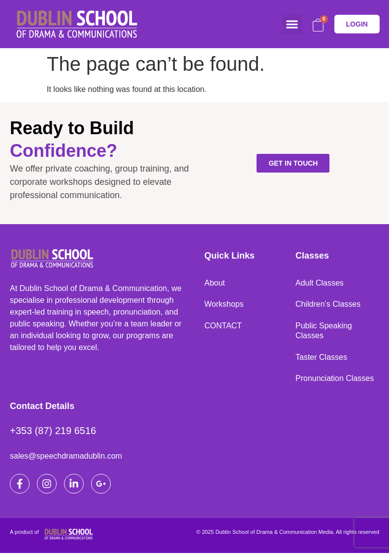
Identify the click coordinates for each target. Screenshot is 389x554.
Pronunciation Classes (334, 379)
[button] (292, 24)
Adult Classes (319, 283)
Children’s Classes (327, 304)
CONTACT (223, 326)
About (214, 283)
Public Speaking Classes (323, 331)
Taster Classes (321, 357)
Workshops (224, 304)
